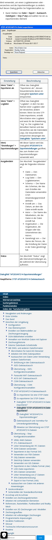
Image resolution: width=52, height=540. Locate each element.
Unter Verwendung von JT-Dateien (29, 474)
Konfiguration (14, 325)
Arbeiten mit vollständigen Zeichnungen (23, 515)
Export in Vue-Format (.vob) (26, 480)
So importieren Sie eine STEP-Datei (32, 395)
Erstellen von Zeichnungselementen (21, 498)
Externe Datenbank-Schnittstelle (22, 345)
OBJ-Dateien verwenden (24, 457)
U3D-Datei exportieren (24, 469)
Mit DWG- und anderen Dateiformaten (25, 348)
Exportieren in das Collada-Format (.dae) (32, 466)
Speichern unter (37, 94)
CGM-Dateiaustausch (23, 381)
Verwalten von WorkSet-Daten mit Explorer (27, 339)
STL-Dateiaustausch (23, 443)
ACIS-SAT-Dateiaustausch (25, 378)
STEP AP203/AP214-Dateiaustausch (28, 279)
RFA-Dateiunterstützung (24, 477)
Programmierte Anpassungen (19, 518)
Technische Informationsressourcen (22, 526)
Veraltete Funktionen (15, 521)
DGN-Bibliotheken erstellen (20, 336)
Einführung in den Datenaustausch (29, 362)
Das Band (10, 319)
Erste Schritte (11, 316)
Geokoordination (15, 489)
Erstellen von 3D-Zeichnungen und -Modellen (26, 509)
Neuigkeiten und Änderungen (19, 313)
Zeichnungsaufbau (14, 512)
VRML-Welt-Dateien (23, 440)
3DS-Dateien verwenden (25, 472)
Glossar (9, 524)
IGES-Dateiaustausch (23, 365)
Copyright (10, 533)
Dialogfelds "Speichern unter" (33, 138)
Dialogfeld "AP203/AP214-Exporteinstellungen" (21, 274)
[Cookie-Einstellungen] (4, 535)
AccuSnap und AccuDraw (17, 495)
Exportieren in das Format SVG (27, 451)
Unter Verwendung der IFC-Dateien (29, 446)
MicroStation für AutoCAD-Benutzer (27, 351)
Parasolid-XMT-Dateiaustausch (28, 375)
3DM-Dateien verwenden (25, 448)
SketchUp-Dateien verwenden (27, 460)
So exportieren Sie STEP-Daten (31, 398)
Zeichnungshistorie (16, 342)
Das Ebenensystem (17, 328)
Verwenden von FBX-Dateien (27, 454)
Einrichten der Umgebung (17, 322)
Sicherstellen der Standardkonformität (25, 492)
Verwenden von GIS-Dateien (26, 463)
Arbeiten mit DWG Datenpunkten (26, 354)
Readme (9, 529)
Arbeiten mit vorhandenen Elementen (22, 500)
